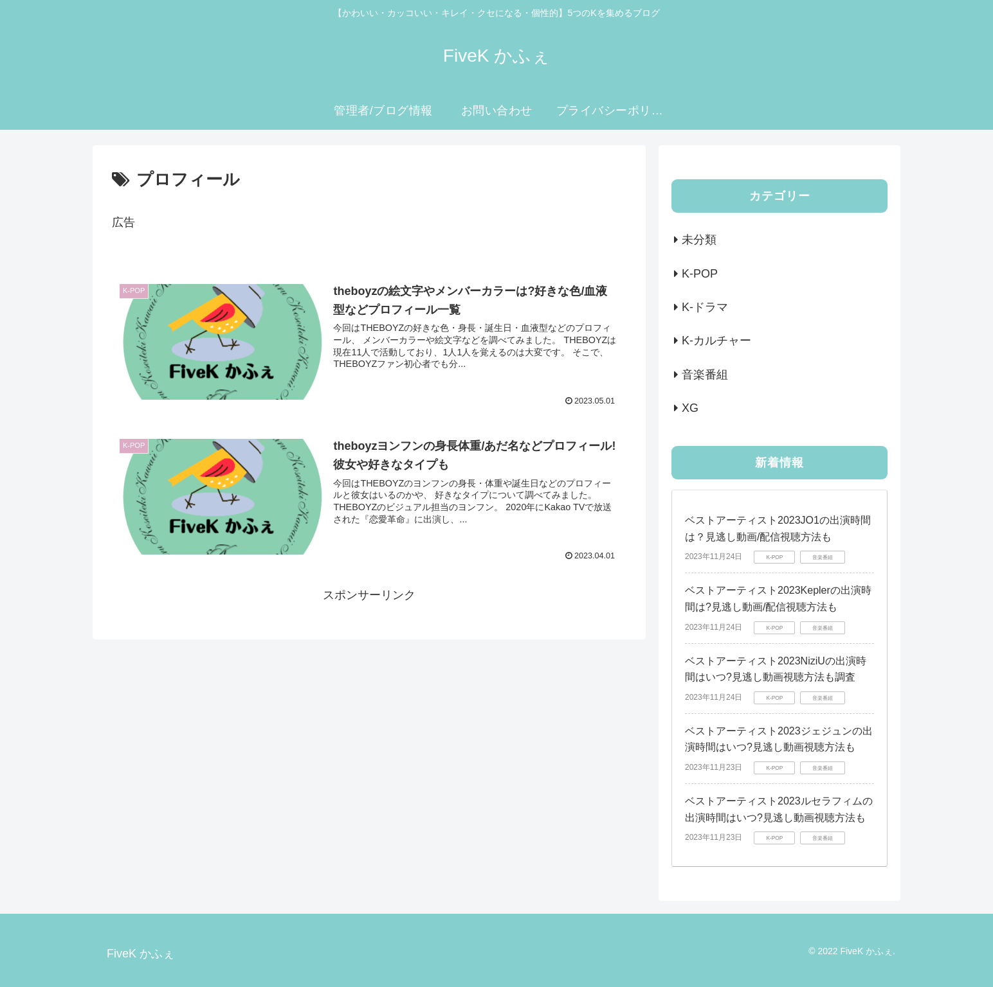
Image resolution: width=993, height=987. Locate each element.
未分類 (699, 239)
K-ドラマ (705, 307)
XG (690, 408)
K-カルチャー (716, 340)
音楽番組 (705, 374)
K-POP (700, 273)
